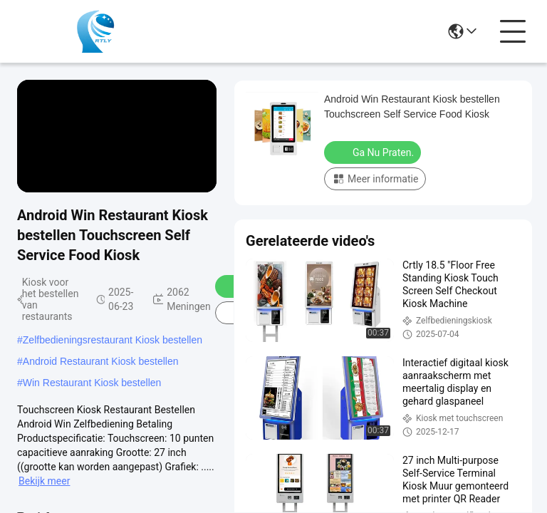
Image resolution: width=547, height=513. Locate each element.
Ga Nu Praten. (374, 152)
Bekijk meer (44, 481)
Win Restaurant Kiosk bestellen (92, 382)
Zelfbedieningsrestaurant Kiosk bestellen (112, 340)
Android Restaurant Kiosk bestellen (101, 361)
